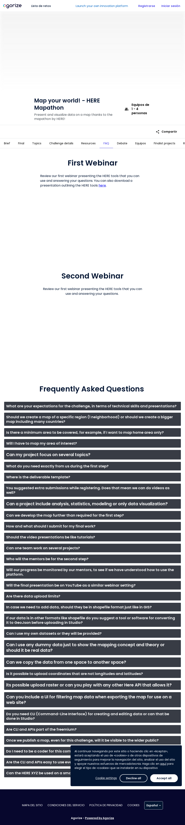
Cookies (133, 805)
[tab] (7, 143)
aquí (163, 764)
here (102, 184)
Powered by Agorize (99, 818)
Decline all (133, 778)
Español (153, 805)
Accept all (164, 778)
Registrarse (146, 6)
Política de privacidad (106, 805)
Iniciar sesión (170, 6)
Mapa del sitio (32, 805)
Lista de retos (41, 6)
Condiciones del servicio (66, 805)
